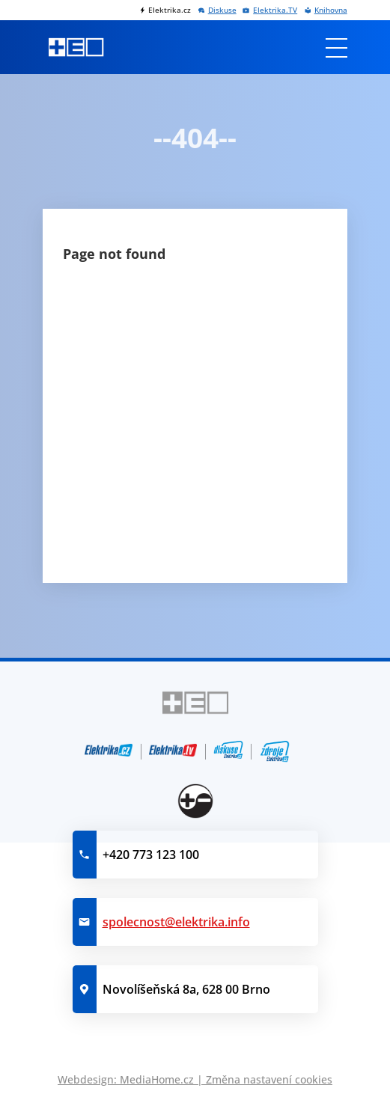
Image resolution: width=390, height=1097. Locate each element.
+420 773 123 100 (151, 854)
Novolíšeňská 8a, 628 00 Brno (186, 989)
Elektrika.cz (169, 10)
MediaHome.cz (157, 1079)
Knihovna (330, 10)
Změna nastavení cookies (269, 1079)
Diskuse (222, 10)
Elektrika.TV (275, 10)
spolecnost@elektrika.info (176, 922)
